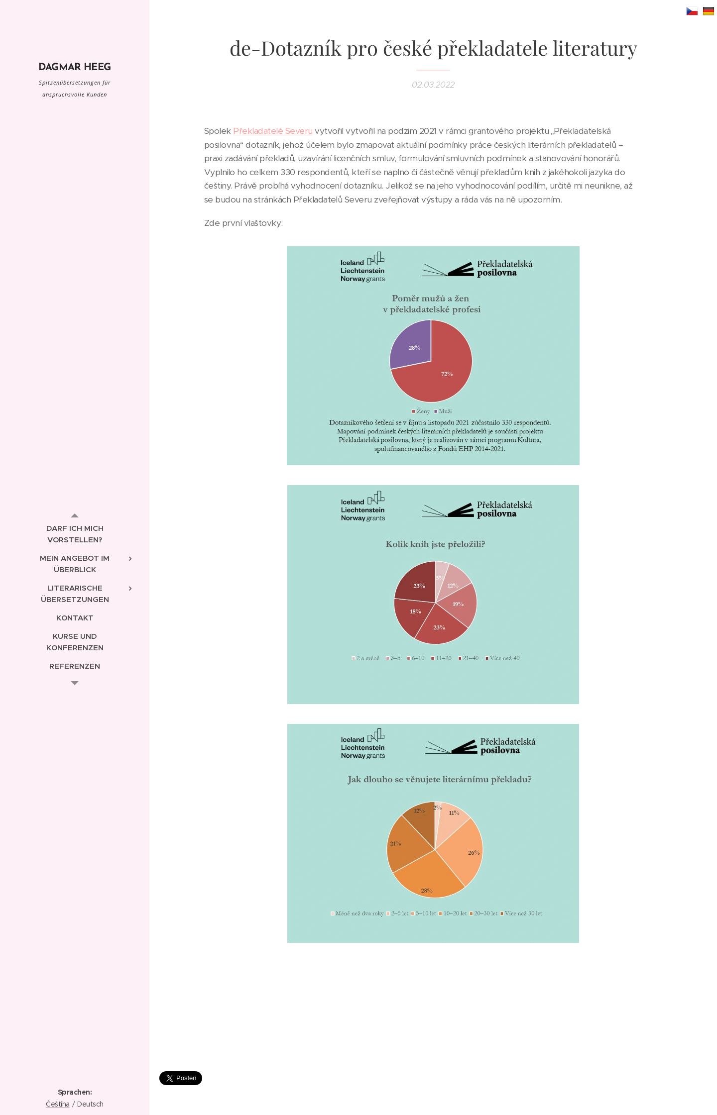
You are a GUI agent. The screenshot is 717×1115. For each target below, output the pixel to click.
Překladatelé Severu (272, 130)
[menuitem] (74, 533)
